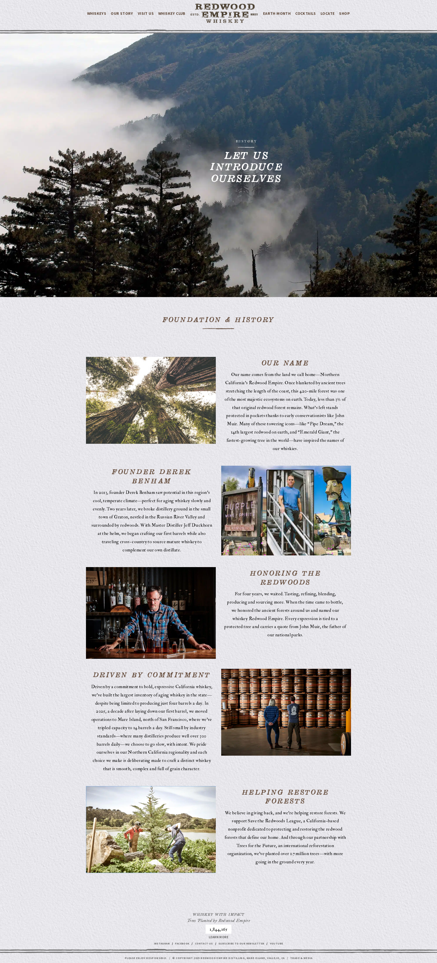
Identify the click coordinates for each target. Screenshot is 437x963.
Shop (344, 13)
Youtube (280, 944)
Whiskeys (96, 13)
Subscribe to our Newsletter (242, 944)
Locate (328, 13)
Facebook (180, 944)
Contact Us (203, 944)
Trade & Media (301, 958)
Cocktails (305, 13)
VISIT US (146, 13)
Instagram (158, 944)
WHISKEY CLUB (172, 13)
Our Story (122, 13)
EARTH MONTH (277, 13)
